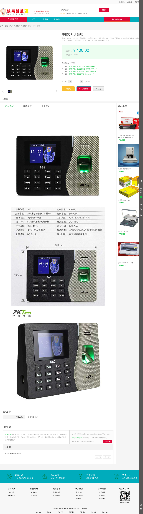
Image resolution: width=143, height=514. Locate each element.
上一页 (98, 457)
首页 (33, 19)
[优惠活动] (72, 67)
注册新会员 (11, 495)
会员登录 (122, 2)
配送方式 (104, 512)
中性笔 (85, 13)
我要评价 (108, 441)
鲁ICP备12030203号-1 (81, 508)
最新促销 (57, 19)
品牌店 (45, 19)
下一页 (107, 457)
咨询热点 (60, 512)
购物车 (117, 19)
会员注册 (129, 2)
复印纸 (68, 13)
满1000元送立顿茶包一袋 (86, 67)
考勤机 (16, 26)
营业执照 (102, 499)
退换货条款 (79, 495)
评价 (45, 106)
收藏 (98, 89)
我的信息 (139, 2)
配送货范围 (56, 492)
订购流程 (34, 495)
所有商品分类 (17, 19)
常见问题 (102, 492)
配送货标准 (56, 495)
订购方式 (11, 492)
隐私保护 (49, 512)
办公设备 (8, 26)
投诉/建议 (79, 492)
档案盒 (79, 13)
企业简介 (102, 495)
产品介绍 (9, 106)
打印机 (74, 13)
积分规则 (34, 492)
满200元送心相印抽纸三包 (86, 72)
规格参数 (27, 106)
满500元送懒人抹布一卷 (85, 74)
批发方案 (93, 512)
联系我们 (79, 499)
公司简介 (82, 512)
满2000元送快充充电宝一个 (87, 69)
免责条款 (38, 512)
